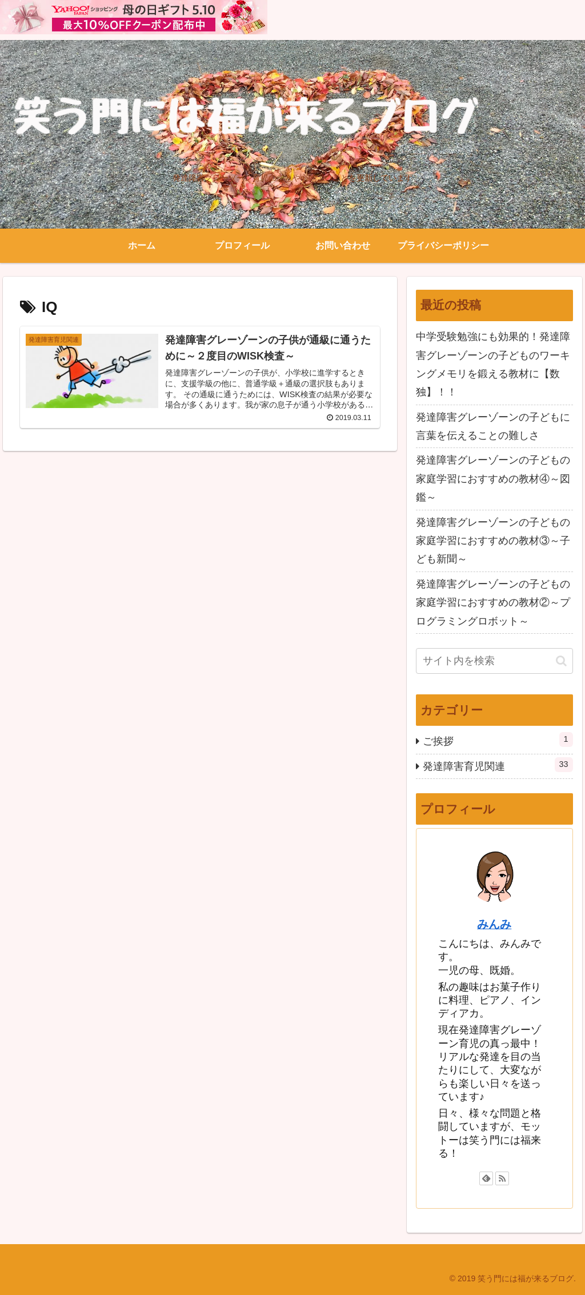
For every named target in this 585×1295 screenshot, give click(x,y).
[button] (561, 661)
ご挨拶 (497, 739)
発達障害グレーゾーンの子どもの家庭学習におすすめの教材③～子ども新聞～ (493, 541)
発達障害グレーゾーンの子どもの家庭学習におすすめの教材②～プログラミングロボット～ (493, 602)
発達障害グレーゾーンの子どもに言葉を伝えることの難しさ (493, 426)
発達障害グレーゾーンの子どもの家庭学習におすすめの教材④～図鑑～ (493, 478)
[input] (494, 661)
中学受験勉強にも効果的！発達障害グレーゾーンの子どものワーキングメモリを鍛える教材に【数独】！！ (493, 364)
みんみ (494, 924)
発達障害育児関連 (497, 764)
